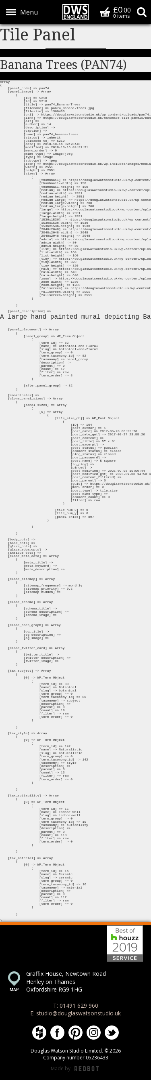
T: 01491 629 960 (75, 1005)
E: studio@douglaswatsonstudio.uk (75, 1013)
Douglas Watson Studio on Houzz (39, 1032)
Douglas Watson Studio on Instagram (94, 1032)
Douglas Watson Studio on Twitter (112, 1032)
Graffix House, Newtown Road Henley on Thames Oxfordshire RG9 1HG (66, 981)
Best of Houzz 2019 (125, 943)
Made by (75, 1068)
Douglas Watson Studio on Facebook (57, 1032)
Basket (105, 12)
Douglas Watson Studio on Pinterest (75, 1032)
